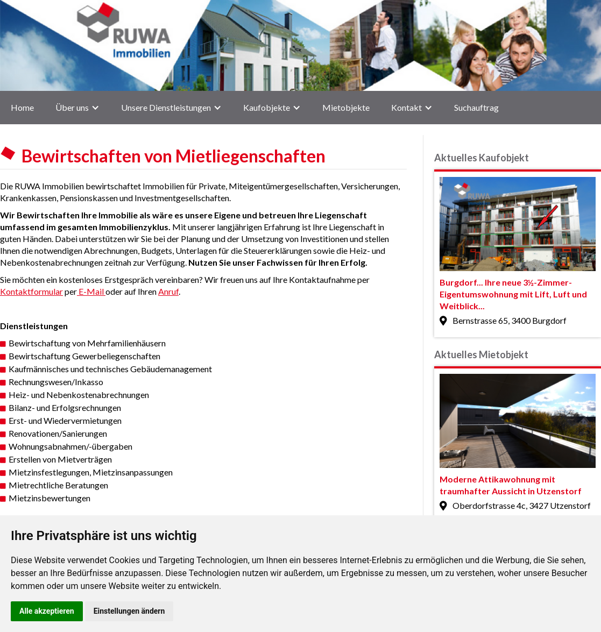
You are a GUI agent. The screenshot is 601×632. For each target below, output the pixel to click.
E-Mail (91, 291)
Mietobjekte (346, 107)
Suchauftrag (476, 107)
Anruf (168, 291)
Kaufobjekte (266, 107)
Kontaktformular (31, 291)
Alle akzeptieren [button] (46, 611)
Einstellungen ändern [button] (129, 611)
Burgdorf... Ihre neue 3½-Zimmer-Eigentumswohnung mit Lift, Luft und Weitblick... (513, 294)
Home (22, 107)
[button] (77, 107)
